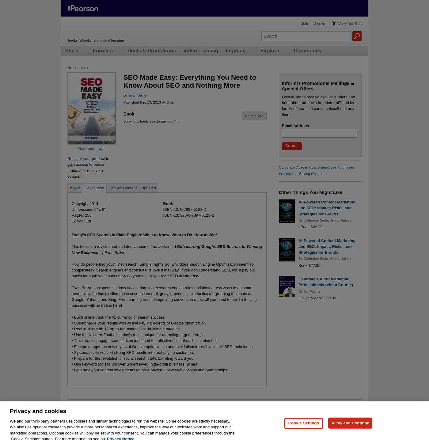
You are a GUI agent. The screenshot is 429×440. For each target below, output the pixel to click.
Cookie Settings (303, 431)
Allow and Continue (350, 431)
